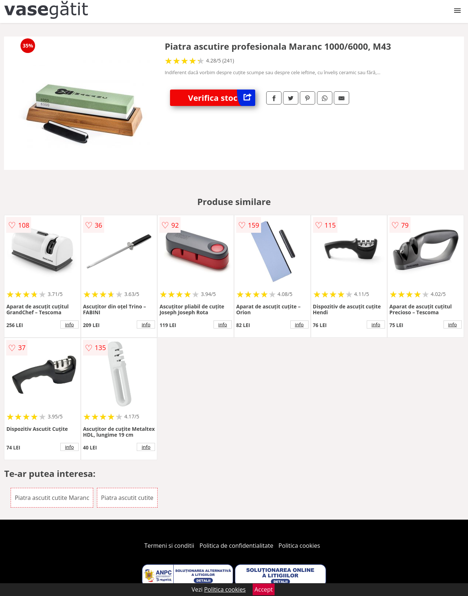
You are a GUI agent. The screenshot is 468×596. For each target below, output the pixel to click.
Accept (263, 589)
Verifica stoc (221, 98)
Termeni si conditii (169, 546)
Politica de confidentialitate (236, 546)
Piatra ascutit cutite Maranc (52, 498)
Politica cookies (299, 546)
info (69, 324)
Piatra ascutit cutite (127, 498)
